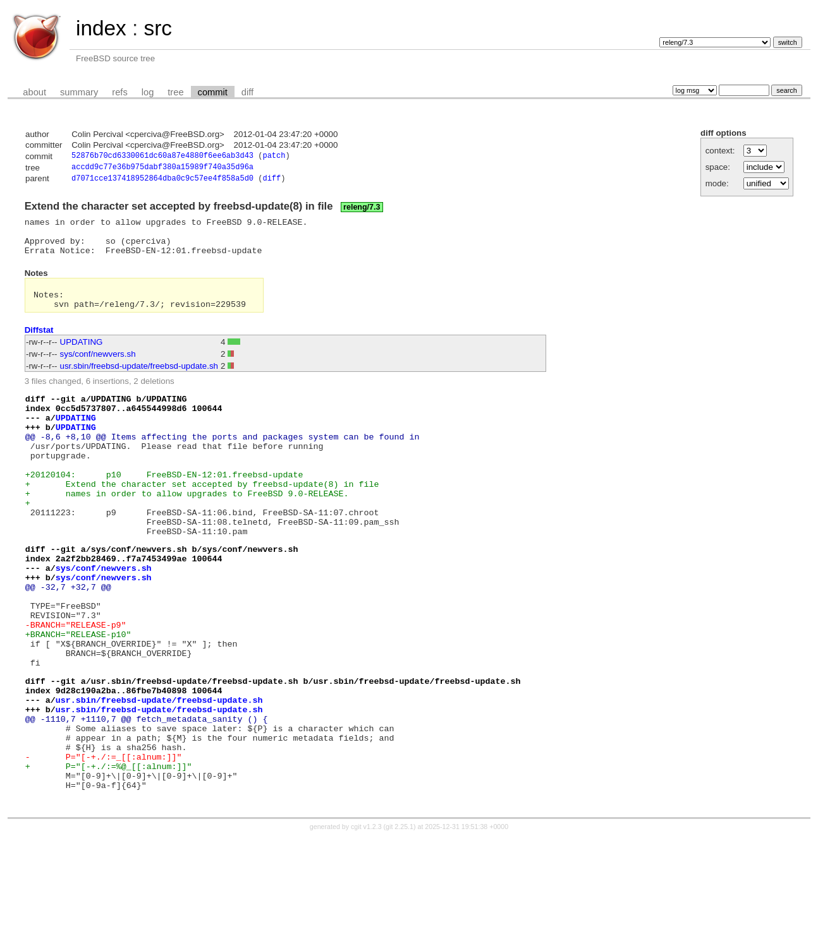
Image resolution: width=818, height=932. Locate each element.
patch (273, 157)
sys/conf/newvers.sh (98, 370)
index (101, 28)
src (157, 28)
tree (175, 92)
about (34, 92)
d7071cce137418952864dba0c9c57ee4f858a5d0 (162, 181)
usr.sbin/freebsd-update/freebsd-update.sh (139, 382)
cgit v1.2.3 (366, 920)
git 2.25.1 (399, 920)
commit (213, 92)
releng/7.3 (361, 210)
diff (247, 92)
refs (119, 92)
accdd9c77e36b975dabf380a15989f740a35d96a (162, 169)
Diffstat (39, 346)
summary (79, 92)
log (148, 92)
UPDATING (81, 358)
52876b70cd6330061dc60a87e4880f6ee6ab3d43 (162, 157)
